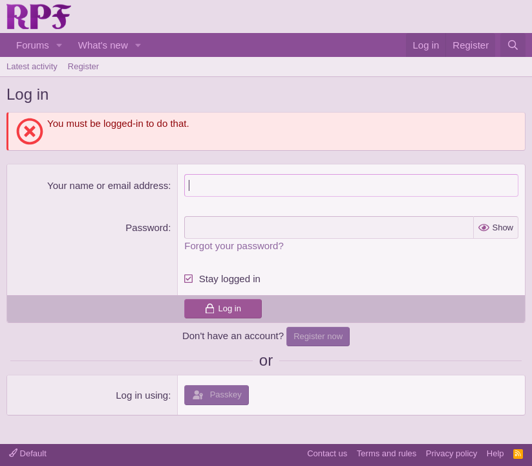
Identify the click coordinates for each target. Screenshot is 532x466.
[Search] (513, 45)
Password (146, 227)
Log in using (142, 395)
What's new (103, 44)
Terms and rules (386, 453)
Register (83, 66)
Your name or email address (107, 185)
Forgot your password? (233, 245)
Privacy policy (451, 453)
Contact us (327, 453)
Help (495, 453)
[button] (59, 45)
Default (28, 453)
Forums (32, 44)
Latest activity (32, 66)
